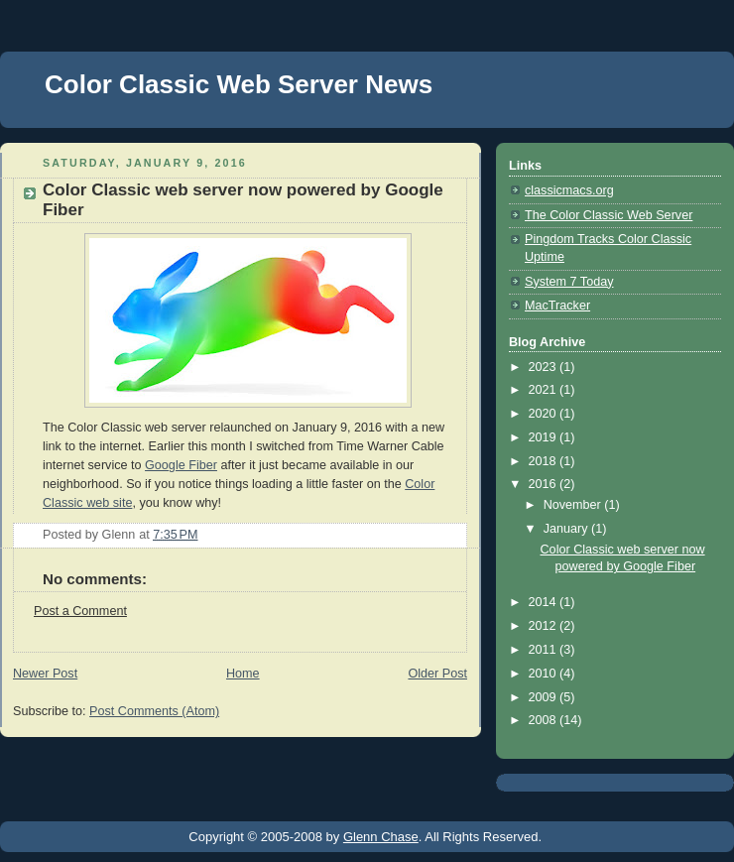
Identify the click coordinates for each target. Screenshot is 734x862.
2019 (544, 437)
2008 (544, 720)
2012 (544, 626)
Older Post (437, 673)
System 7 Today (569, 282)
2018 (544, 461)
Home (243, 673)
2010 (544, 673)
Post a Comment (80, 611)
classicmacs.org (569, 190)
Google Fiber (181, 465)
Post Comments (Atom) (154, 711)
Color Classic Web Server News (238, 84)
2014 (544, 602)
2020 (544, 414)
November (574, 505)
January (567, 529)
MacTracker (557, 305)
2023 (544, 367)
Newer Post (45, 673)
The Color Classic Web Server (608, 215)
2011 (544, 650)
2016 (544, 484)
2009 (544, 697)
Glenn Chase (381, 836)
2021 (544, 390)
